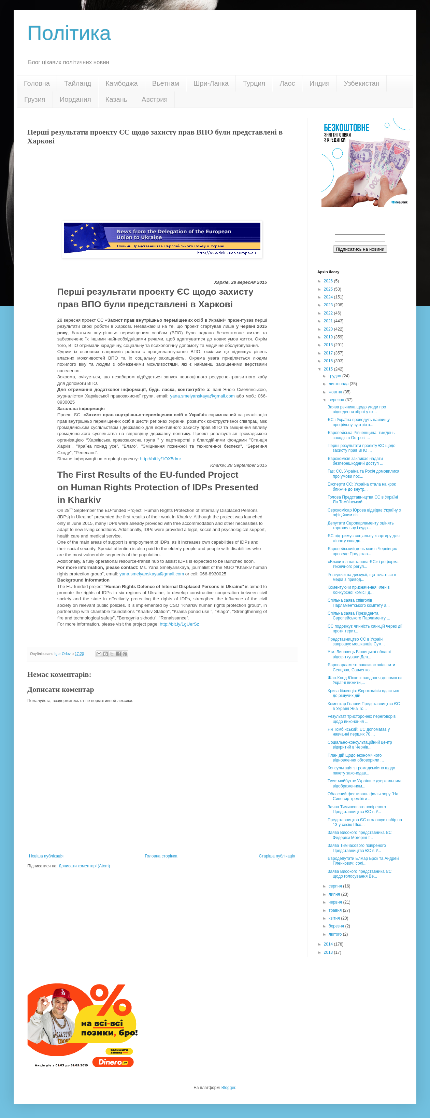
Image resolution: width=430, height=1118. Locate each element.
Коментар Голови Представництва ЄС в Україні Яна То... (364, 706)
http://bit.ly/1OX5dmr (160, 458)
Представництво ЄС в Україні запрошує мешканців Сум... (356, 641)
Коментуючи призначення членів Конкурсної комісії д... (359, 590)
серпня (336, 886)
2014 (329, 944)
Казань (116, 99)
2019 (329, 337)
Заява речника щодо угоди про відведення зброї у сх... (357, 409)
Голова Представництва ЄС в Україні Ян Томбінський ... (363, 499)
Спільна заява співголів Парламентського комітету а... (359, 602)
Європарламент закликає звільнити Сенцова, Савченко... (361, 667)
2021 (329, 321)
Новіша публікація (46, 856)
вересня (337, 399)
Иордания (75, 99)
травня (336, 910)
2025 (329, 289)
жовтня (336, 392)
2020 (329, 329)
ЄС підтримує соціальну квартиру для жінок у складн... (364, 538)
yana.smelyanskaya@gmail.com (202, 396)
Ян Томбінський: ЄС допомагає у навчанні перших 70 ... (359, 732)
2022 (329, 313)
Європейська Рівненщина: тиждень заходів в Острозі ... (361, 435)
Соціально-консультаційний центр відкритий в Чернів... (360, 745)
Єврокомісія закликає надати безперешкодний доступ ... (355, 461)
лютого (336, 934)
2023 (329, 305)
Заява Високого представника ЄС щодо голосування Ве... (360, 874)
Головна (37, 83)
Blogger (228, 1087)
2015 (329, 369)
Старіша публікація (277, 856)
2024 (329, 297)
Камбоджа (121, 83)
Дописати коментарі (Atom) (84, 866)
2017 (329, 353)
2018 (329, 345)
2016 (329, 361)
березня (337, 926)
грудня (335, 376)
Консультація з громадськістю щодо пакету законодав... (361, 770)
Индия (320, 83)
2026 (329, 281)
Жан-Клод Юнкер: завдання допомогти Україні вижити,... (365, 680)
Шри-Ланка (211, 83)
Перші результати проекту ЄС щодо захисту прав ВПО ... (362, 448)
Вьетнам (165, 83)
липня (335, 894)
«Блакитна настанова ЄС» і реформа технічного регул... (363, 564)
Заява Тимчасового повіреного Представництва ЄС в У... (357, 809)
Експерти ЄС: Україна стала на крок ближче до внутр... (362, 486)
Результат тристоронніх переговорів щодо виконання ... (362, 719)
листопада (339, 383)
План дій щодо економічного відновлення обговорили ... (356, 758)
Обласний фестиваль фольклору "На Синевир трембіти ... (363, 796)
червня (336, 902)
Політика (69, 33)
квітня (335, 918)
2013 (329, 952)
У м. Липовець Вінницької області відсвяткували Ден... (359, 654)
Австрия (155, 99)
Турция (254, 83)
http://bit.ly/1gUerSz (179, 624)
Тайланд (77, 83)
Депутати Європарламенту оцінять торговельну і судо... (361, 525)
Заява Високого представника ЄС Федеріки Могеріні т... (360, 835)
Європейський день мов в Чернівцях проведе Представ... (362, 551)
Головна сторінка (161, 856)
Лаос (287, 83)
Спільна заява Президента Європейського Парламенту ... (359, 615)
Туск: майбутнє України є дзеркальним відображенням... (364, 783)
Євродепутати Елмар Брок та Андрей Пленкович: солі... (363, 861)
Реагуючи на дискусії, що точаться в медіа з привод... (362, 577)
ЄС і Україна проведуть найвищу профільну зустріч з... (359, 422)
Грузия (34, 99)
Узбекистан (361, 83)
